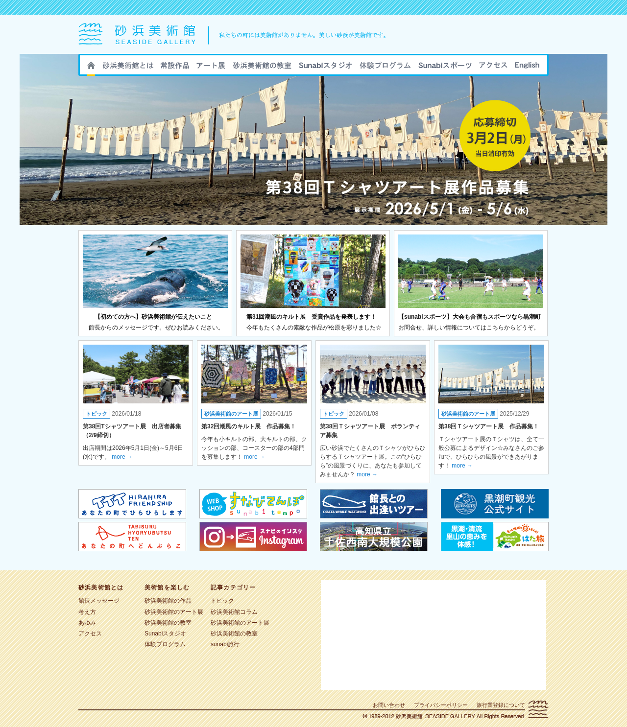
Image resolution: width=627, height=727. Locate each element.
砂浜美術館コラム (234, 612)
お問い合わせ (389, 705)
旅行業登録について (501, 705)
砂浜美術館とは (127, 68)
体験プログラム (165, 644)
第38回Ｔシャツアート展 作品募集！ (488, 426)
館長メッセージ (99, 600)
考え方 (87, 612)
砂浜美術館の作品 (175, 68)
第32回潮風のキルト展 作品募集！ (248, 426)
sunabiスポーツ (445, 68)
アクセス (493, 68)
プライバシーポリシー (441, 705)
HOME (91, 69)
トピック (96, 414)
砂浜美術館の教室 (262, 68)
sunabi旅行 (385, 68)
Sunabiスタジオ (325, 68)
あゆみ (87, 622)
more (122, 456)
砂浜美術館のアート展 (210, 68)
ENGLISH (527, 68)
